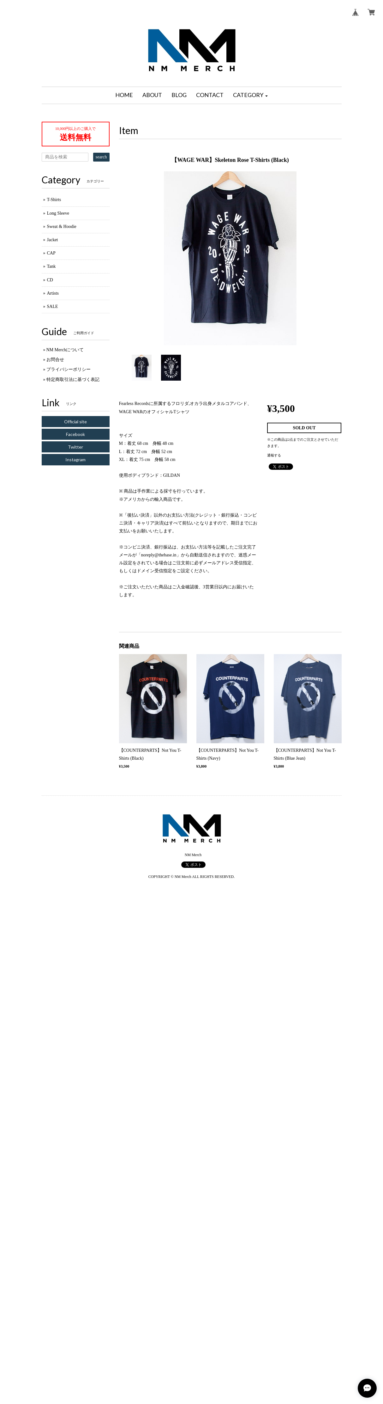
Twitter (75, 447)
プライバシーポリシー (68, 369)
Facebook (75, 434)
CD (50, 280)
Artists (53, 293)
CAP (51, 253)
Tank (51, 266)
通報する (274, 455)
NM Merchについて (65, 349)
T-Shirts (54, 199)
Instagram (75, 459)
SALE (52, 306)
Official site (75, 421)
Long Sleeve (58, 213)
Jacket (52, 239)
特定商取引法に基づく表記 (72, 379)
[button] (250, 95)
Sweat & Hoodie (61, 226)
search (101, 157)
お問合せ (55, 359)
